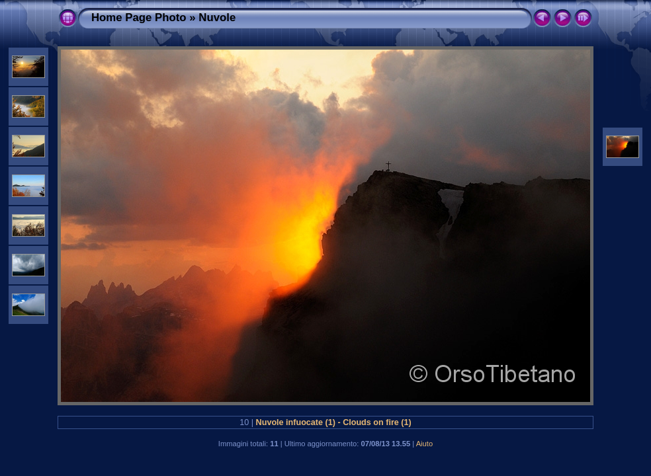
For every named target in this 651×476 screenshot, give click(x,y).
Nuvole (217, 17)
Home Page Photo (139, 17)
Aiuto (424, 444)
